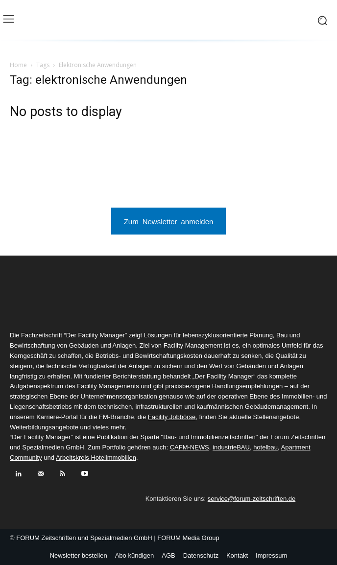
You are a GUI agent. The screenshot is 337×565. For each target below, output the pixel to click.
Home (18, 65)
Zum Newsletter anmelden (169, 221)
